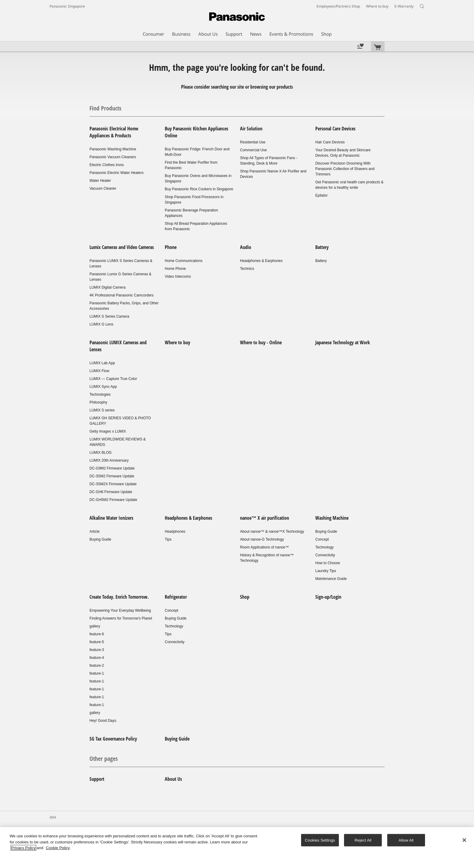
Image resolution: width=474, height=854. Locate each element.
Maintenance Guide (331, 579)
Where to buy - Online (261, 342)
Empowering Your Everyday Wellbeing (120, 610)
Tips (168, 539)
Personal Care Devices (335, 128)
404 (53, 817)
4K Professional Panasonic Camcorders (121, 295)
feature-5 (96, 642)
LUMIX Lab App (102, 363)
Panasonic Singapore (67, 6)
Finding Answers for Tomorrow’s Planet (120, 618)
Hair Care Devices (330, 142)
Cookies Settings (320, 840)
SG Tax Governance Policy (113, 738)
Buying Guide (100, 539)
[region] (237, 840)
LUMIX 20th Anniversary (108, 460)
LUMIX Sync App (103, 386)
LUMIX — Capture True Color (113, 379)
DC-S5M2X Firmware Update (113, 484)
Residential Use (252, 142)
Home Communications (184, 261)
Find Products (105, 108)
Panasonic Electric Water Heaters (116, 173)
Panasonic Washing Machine (112, 149)
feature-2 (96, 665)
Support (96, 779)
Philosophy (98, 402)
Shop (244, 597)
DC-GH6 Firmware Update (110, 492)
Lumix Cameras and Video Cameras (121, 247)
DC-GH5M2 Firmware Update (113, 500)
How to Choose (327, 563)
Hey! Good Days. (103, 720)
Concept (322, 539)
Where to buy (177, 342)
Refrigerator (176, 597)
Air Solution (251, 128)
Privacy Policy (23, 848)
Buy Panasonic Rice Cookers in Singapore (199, 189)
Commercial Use (253, 150)
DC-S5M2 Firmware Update (111, 476)
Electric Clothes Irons (106, 165)
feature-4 (96, 658)
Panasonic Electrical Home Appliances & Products (113, 132)
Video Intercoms (178, 276)
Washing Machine (332, 518)
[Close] (464, 840)
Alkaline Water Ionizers (111, 518)
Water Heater (100, 180)
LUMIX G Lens (101, 324)
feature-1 (96, 673)
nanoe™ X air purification (264, 518)
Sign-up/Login (328, 597)
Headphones (175, 531)
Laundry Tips (325, 571)
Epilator (321, 195)
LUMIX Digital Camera (107, 287)
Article (94, 531)
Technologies (100, 394)
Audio (245, 247)
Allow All (406, 840)
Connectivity (325, 555)
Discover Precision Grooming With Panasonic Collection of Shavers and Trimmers (345, 168)
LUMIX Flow (99, 371)
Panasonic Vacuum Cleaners (112, 157)
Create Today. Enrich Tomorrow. (119, 597)
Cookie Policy (58, 848)
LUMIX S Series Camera (109, 316)
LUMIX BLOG (100, 452)
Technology (324, 547)
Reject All (363, 840)
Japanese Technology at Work (342, 342)
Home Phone (175, 269)
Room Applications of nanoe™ (264, 547)
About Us (173, 779)
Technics (247, 269)
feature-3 (96, 650)
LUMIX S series (102, 410)
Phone (171, 247)
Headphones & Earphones (261, 261)
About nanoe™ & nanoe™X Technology (272, 531)
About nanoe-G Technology (262, 539)
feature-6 (96, 634)
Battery (322, 247)
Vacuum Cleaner (102, 188)
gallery (94, 626)
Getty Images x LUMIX (107, 431)
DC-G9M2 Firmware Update (112, 468)
